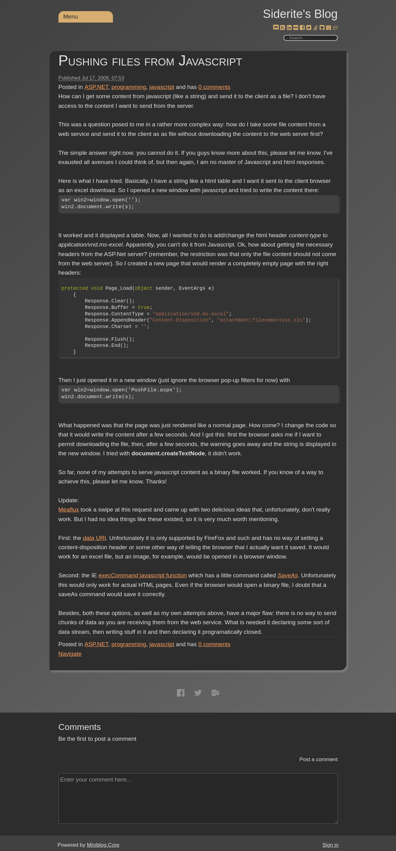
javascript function (142, 575)
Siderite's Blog (300, 13)
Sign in (330, 845)
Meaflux (68, 509)
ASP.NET (96, 87)
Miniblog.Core (103, 845)
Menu (70, 16)
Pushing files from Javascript (150, 60)
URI (94, 538)
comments (214, 87)
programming (128, 87)
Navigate (70, 654)
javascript (161, 87)
